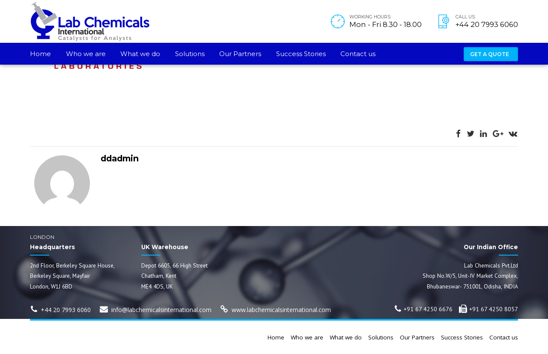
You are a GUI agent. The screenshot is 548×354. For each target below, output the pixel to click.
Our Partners (240, 54)
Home (40, 54)
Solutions (190, 54)
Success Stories (301, 54)
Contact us (357, 54)
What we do (140, 54)
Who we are (86, 54)
